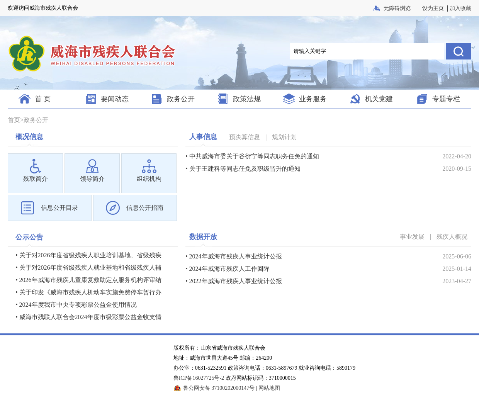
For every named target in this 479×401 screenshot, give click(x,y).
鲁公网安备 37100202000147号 (219, 388)
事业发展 (412, 236)
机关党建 (379, 99)
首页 (14, 120)
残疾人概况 (452, 236)
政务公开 (181, 99)
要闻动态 (115, 99)
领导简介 (92, 178)
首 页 (43, 99)
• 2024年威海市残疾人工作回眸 (227, 268)
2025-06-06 (456, 256)
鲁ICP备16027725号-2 (198, 378)
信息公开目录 (59, 207)
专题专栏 (446, 99)
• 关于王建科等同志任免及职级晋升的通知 (243, 168)
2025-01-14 (456, 268)
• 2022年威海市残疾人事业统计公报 (233, 281)
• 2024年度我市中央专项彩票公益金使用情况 (76, 304)
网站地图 (269, 388)
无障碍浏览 (398, 8)
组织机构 (149, 178)
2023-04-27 (456, 281)
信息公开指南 (144, 207)
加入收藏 (460, 8)
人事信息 (203, 137)
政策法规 (247, 99)
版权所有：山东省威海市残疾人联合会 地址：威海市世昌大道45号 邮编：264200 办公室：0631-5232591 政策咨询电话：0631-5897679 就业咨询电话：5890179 (264, 358)
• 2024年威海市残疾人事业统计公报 (233, 256)
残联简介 (35, 178)
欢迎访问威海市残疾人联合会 (43, 8)
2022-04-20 (456, 156)
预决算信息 (244, 137)
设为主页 (433, 8)
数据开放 (203, 237)
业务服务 (313, 99)
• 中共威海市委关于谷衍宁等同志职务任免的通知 (252, 156)
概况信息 (29, 137)
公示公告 (29, 237)
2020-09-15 (456, 168)
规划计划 (284, 137)
